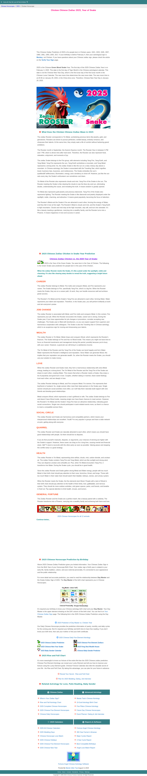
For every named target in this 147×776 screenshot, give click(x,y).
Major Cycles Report (84, 736)
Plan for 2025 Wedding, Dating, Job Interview (74, 679)
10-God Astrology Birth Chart (87, 702)
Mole (24, 2)
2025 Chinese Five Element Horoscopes (54, 710)
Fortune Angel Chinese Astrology (88, 728)
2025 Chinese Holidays (48, 740)
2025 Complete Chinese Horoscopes (53, 706)
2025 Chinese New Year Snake (52, 647)
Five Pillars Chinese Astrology (87, 706)
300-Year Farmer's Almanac (87, 732)
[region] (73, 32)
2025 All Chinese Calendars (50, 728)
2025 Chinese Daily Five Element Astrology (74, 637)
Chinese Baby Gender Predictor (88, 651)
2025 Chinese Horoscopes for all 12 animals (73, 511)
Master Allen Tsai (72, 768)
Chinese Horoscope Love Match (51, 736)
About (63, 772)
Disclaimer (75, 772)
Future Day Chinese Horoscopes (88, 710)
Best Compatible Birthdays (86, 744)
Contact (69, 772)
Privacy (81, 772)
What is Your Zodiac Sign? (49, 698)
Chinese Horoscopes (8, 6)
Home (5, 2)
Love (15, 2)
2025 (18, 6)
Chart (10, 2)
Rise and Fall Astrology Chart (50, 702)
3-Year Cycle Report (84, 740)
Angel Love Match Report (86, 748)
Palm (19, 2)
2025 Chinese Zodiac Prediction (52, 643)
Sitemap (87, 772)
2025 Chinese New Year (49, 748)
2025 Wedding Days (47, 732)
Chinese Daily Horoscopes (49, 714)
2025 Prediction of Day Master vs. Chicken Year (74, 623)
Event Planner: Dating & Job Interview (90, 714)
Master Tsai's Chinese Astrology (88, 698)
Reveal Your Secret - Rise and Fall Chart (74, 674)
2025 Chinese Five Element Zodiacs (90, 643)
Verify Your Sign (48, 60)
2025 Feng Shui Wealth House (88, 647)
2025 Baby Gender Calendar (51, 651)
